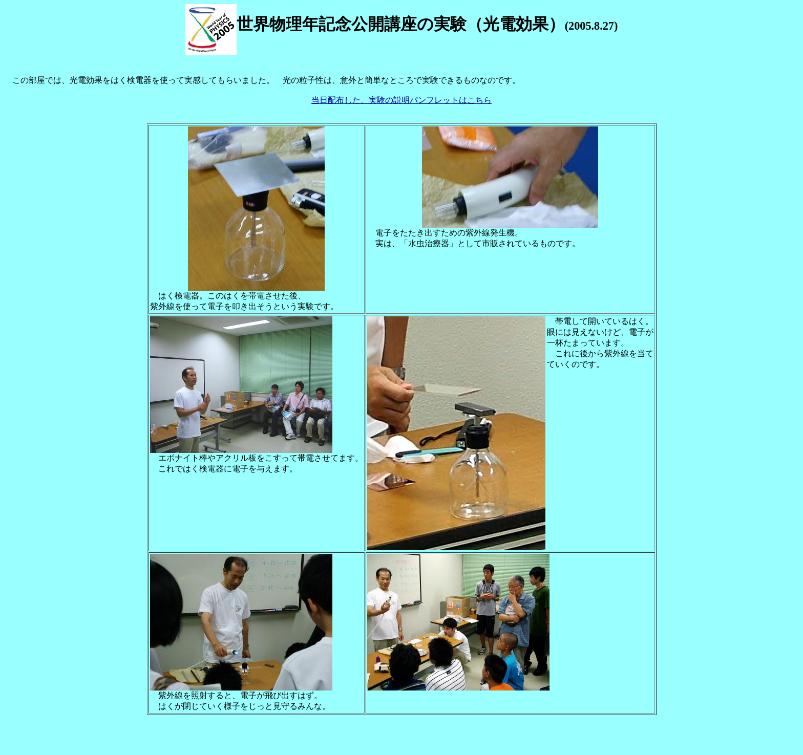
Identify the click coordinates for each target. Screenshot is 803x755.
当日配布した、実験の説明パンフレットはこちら (401, 100)
